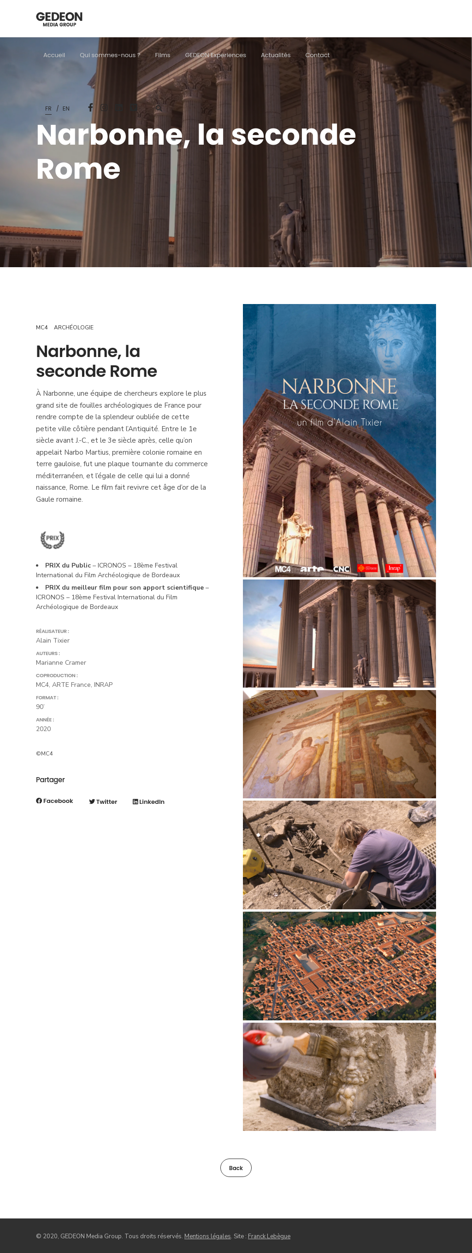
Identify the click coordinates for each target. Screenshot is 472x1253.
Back (236, 1168)
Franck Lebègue (269, 1236)
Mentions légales (207, 1236)
